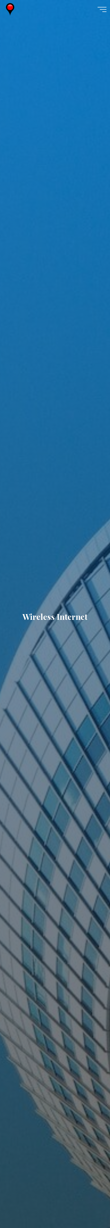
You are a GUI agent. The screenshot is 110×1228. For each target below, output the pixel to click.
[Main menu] (102, 9)
